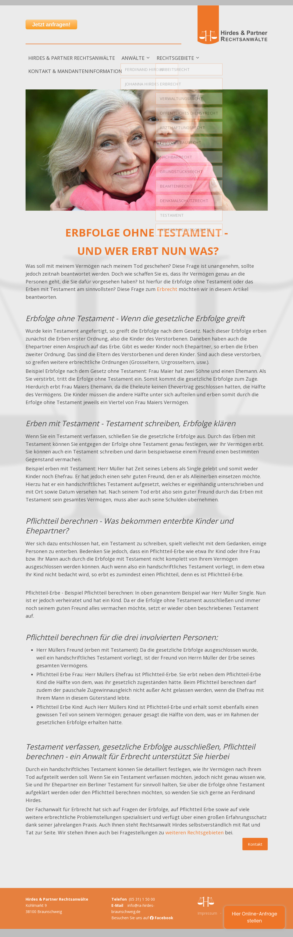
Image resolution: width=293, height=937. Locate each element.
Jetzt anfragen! (51, 24)
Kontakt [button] (255, 844)
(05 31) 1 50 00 (142, 899)
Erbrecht (167, 289)
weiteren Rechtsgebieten (194, 832)
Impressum (207, 913)
